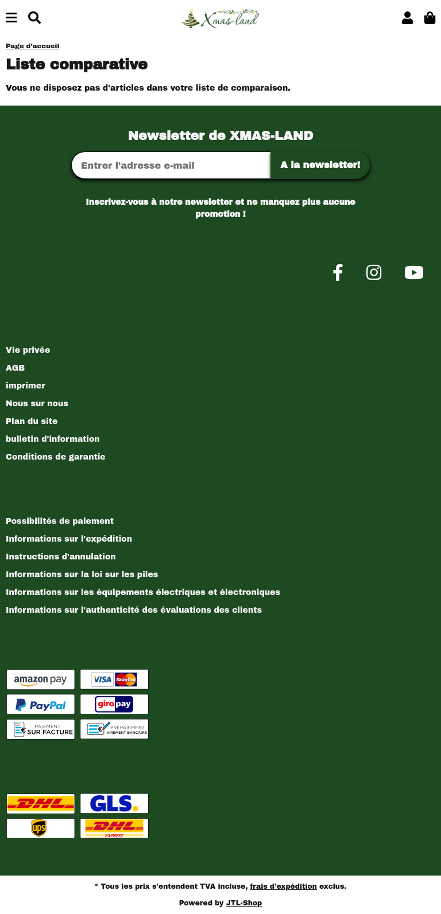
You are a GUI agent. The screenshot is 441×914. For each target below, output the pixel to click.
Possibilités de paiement (60, 521)
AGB (15, 368)
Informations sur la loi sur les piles (82, 574)
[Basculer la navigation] (11, 18)
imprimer (25, 386)
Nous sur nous (37, 403)
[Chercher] (34, 18)
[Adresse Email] (171, 165)
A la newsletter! (320, 165)
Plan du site (31, 421)
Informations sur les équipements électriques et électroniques (143, 592)
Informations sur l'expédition (69, 539)
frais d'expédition (283, 886)
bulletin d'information (53, 439)
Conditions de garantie (56, 457)
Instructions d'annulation (61, 557)
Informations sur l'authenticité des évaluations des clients (134, 610)
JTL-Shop (244, 903)
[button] (407, 18)
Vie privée (28, 350)
